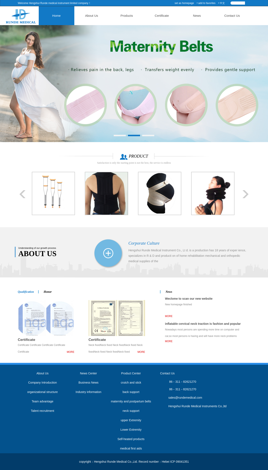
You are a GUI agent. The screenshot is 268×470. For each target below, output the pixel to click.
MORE (70, 352)
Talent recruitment (42, 410)
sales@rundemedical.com (185, 397)
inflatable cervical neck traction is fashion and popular (203, 323)
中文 (222, 3)
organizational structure (42, 392)
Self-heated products (130, 439)
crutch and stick (131, 382)
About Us (95, 15)
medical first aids (131, 448)
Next (245, 194)
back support (130, 392)
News (191, 15)
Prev (22, 194)
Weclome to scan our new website (189, 298)
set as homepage (184, 3)
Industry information (88, 392)
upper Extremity (131, 420)
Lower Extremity (130, 429)
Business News (89, 382)
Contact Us (223, 15)
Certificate (159, 15)
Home (63, 15)
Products (127, 15)
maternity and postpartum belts (131, 401)
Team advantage (42, 401)
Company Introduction (42, 382)
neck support (130, 410)
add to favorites (206, 3)
